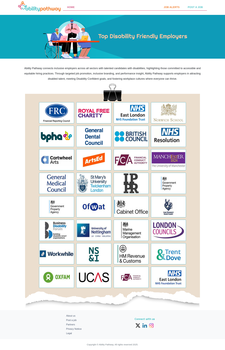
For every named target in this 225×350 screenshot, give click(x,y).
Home (71, 7)
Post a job (195, 7)
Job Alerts (172, 7)
